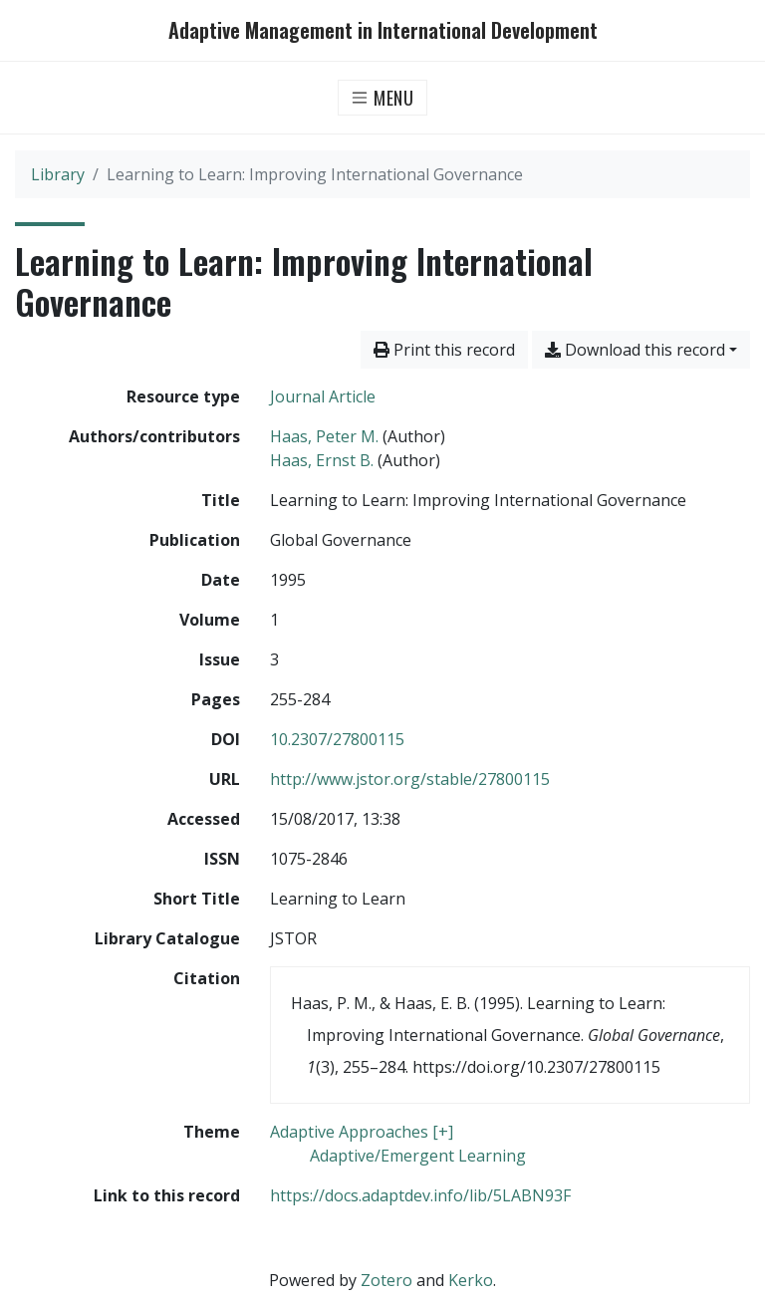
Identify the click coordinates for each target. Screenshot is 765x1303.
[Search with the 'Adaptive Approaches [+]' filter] (361, 1132)
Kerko (470, 1280)
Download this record (635, 350)
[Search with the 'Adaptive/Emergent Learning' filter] (418, 1156)
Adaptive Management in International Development (383, 30)
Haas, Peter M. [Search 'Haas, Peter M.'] (324, 436)
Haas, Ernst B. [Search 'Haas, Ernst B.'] (322, 460)
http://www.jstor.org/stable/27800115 (410, 779)
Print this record (444, 350)
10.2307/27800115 (337, 739)
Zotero (386, 1280)
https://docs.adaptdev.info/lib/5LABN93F (420, 1195)
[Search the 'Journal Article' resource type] (323, 396)
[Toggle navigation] (383, 98)
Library (58, 174)
